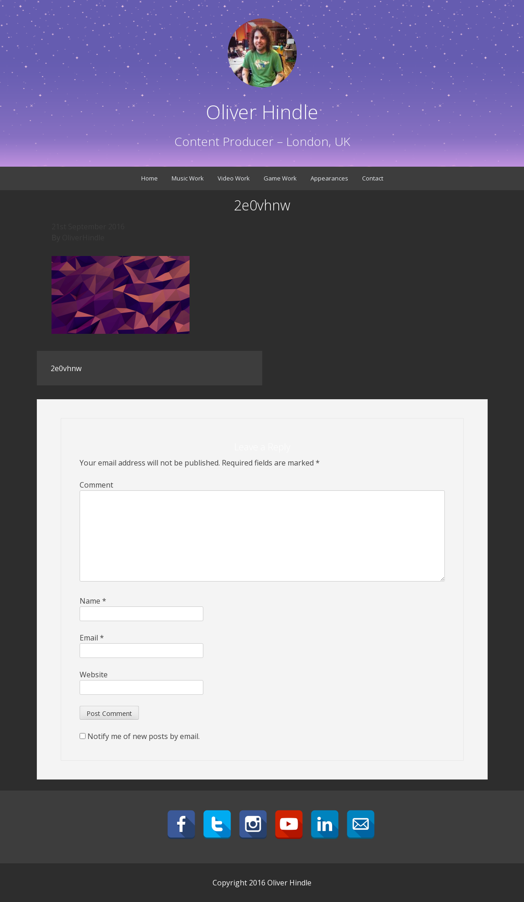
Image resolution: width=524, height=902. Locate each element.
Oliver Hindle (262, 112)
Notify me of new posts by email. (143, 736)
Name (93, 601)
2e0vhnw (66, 368)
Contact (372, 178)
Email (92, 638)
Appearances (329, 178)
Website (94, 674)
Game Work (280, 178)
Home (149, 178)
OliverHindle (83, 238)
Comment (96, 485)
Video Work (234, 178)
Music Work (188, 178)
